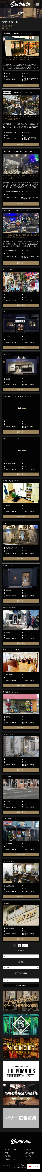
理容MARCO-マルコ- (11, 692)
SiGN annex (8, 354)
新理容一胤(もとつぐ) (11, 481)
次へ (25, 946)
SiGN (5, 312)
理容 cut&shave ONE (11, 650)
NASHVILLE (8, 269)
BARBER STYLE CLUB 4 (22, 211)
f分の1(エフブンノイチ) (11, 438)
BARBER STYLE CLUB (21, 33)
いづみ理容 (7, 776)
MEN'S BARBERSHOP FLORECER (17, 396)
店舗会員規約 (29, 1153)
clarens (6, 903)
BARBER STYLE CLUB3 (22, 151)
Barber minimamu (9, 607)
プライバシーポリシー (12, 1150)
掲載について (9, 1153)
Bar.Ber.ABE (8, 861)
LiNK (5, 523)
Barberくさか (8, 734)
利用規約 (28, 1150)
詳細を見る (21, 85)
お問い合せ (29, 1159)
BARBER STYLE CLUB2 (22, 92)
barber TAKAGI (9, 819)
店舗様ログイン (10, 1159)
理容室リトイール (9, 565)
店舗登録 (28, 1156)
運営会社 (8, 1156)
